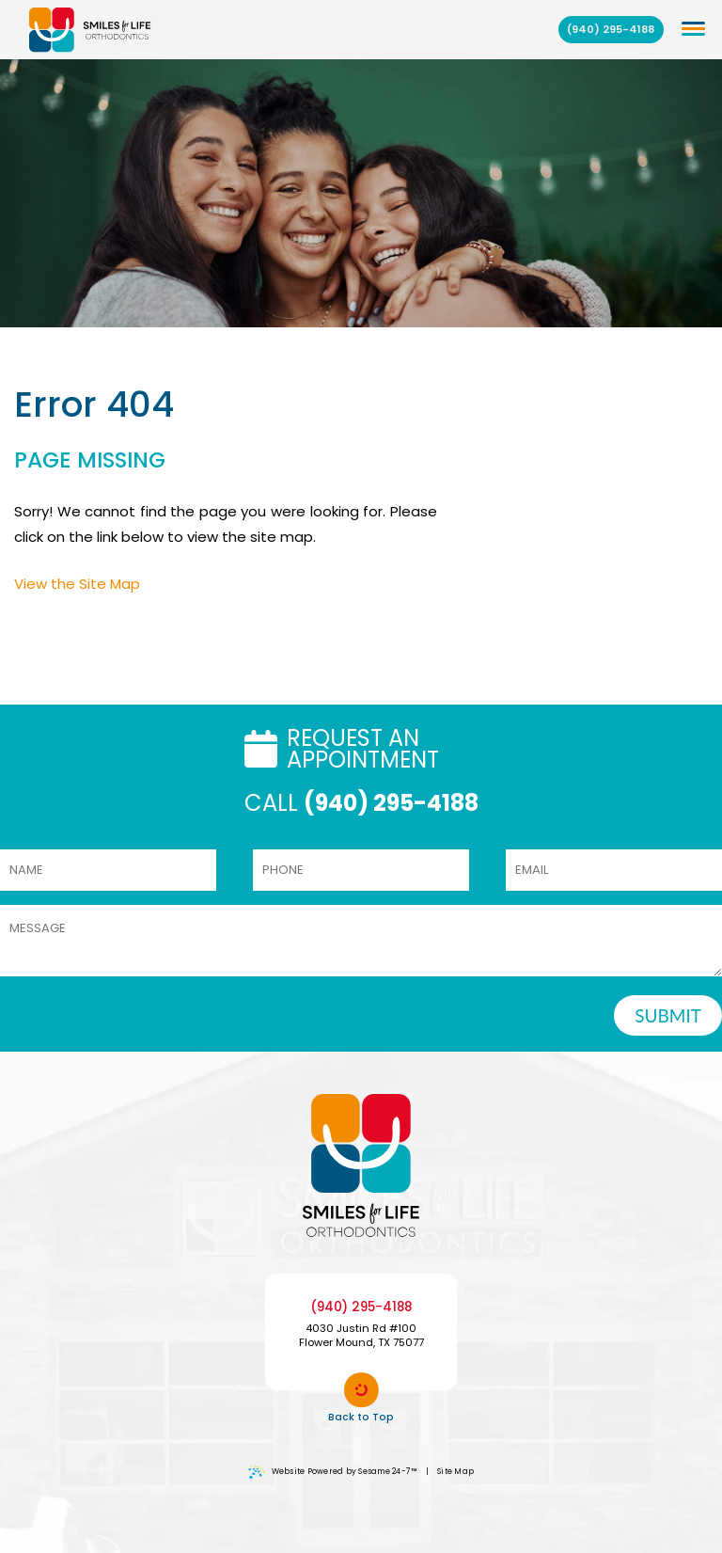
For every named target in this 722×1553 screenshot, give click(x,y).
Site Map (455, 1471)
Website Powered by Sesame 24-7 (332, 1472)
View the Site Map (77, 584)
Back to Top (361, 1398)
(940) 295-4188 (610, 29)
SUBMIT (668, 1015)
